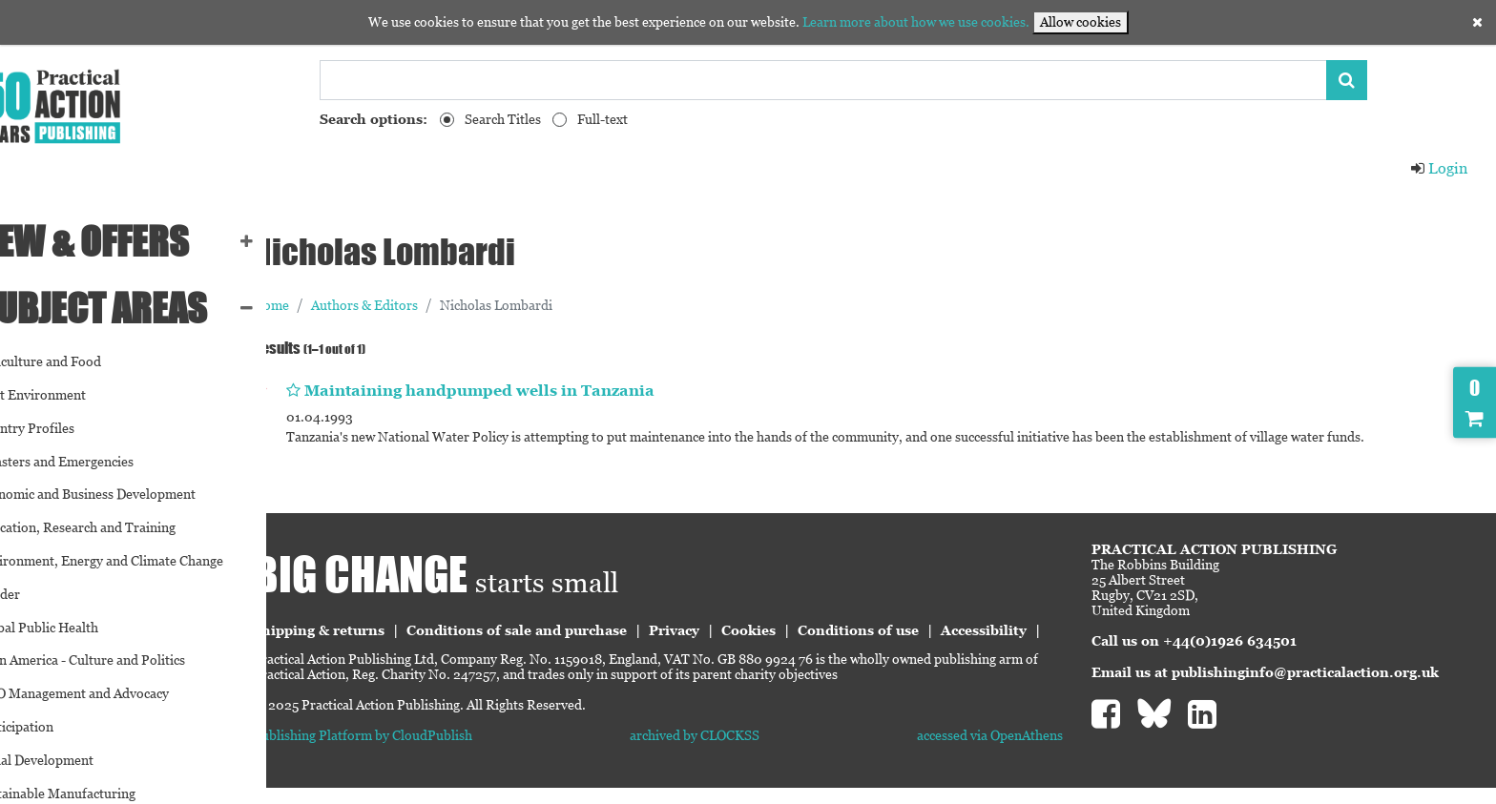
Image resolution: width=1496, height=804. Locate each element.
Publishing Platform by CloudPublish (429, 752)
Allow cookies (1080, 22)
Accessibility (362, 647)
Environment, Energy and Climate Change (136, 560)
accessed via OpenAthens (1012, 752)
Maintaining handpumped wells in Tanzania (546, 390)
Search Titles (503, 119)
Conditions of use (925, 630)
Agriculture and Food (75, 361)
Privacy (741, 630)
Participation (52, 726)
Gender (35, 594)
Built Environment (68, 394)
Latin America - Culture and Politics (117, 660)
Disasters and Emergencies (92, 461)
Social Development (72, 760)
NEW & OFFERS (119, 241)
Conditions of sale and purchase (583, 630)
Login (1438, 168)
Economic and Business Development (123, 494)
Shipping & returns (385, 630)
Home (338, 305)
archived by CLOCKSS (739, 752)
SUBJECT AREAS (128, 308)
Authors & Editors (431, 305)
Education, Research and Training (113, 527)
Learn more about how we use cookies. (915, 22)
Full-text (602, 119)
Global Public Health (74, 627)
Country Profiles (62, 428)
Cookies (815, 630)
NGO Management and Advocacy (109, 693)
